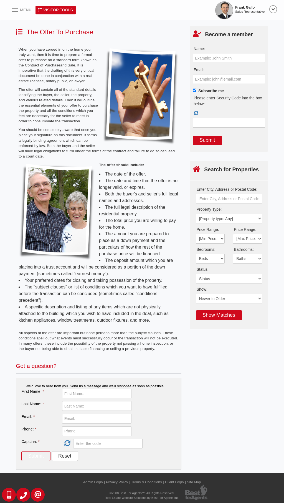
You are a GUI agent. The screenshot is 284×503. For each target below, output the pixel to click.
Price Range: (208, 229)
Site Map (194, 482)
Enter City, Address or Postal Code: (227, 189)
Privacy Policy (117, 482)
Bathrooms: (244, 249)
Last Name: (32, 404)
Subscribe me (211, 91)
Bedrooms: (206, 249)
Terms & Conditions (146, 482)
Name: (199, 49)
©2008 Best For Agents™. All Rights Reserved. (142, 493)
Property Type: (209, 209)
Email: (28, 416)
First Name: (32, 391)
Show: (202, 289)
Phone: (28, 429)
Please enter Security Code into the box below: (228, 101)
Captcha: (30, 441)
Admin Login (93, 482)
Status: (203, 269)
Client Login (174, 482)
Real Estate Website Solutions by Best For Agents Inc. (142, 497)
